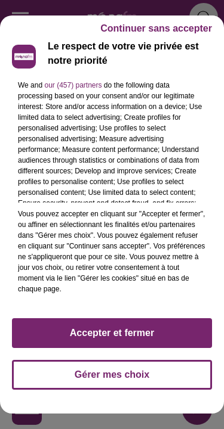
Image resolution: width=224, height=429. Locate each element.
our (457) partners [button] (73, 85)
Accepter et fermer (112, 333)
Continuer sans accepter (156, 28)
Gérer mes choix (112, 374)
